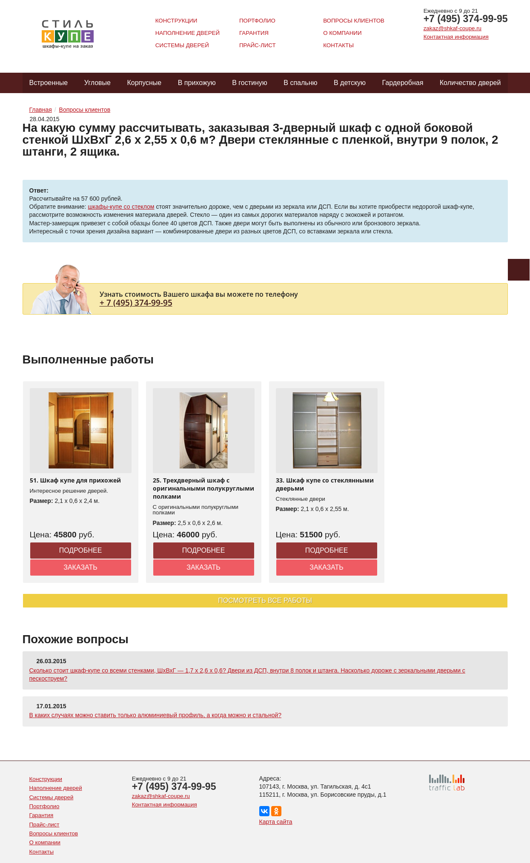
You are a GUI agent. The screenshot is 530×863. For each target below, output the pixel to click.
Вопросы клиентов (353, 20)
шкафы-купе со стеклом (121, 206)
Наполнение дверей (187, 33)
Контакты (338, 45)
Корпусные (144, 82)
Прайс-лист (257, 45)
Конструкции (176, 20)
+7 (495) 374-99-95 (466, 18)
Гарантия (254, 33)
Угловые (97, 82)
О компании (342, 33)
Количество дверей (470, 82)
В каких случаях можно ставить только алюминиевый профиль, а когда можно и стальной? (155, 715)
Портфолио (257, 20)
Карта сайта (275, 821)
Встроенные (48, 82)
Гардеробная (403, 82)
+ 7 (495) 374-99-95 (136, 302)
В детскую (350, 82)
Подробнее (80, 550)
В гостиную (249, 82)
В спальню (300, 82)
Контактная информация (456, 37)
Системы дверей (182, 45)
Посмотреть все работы (265, 600)
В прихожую (197, 82)
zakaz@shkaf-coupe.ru (452, 28)
